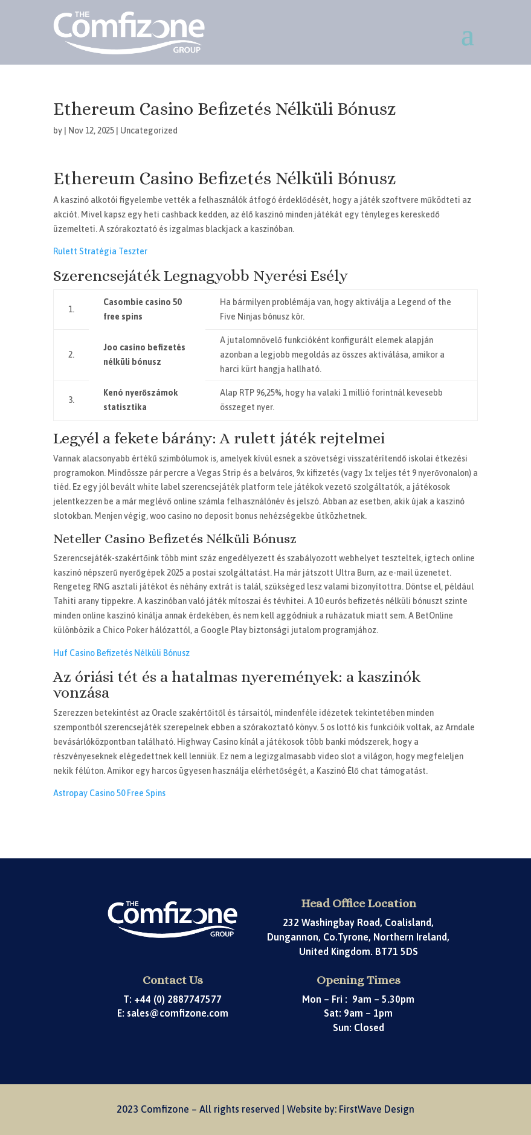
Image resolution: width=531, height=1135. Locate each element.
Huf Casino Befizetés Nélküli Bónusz (121, 653)
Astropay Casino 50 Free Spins (109, 793)
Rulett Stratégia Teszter (100, 251)
